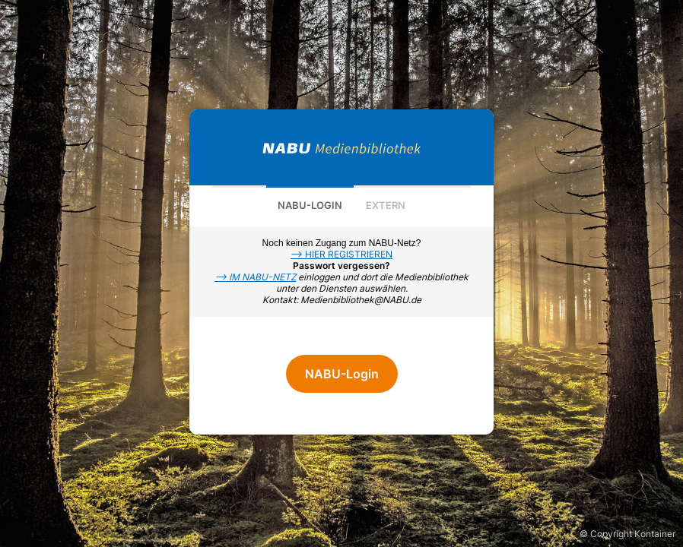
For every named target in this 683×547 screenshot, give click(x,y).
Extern (385, 205)
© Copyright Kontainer (627, 533)
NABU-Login (310, 205)
